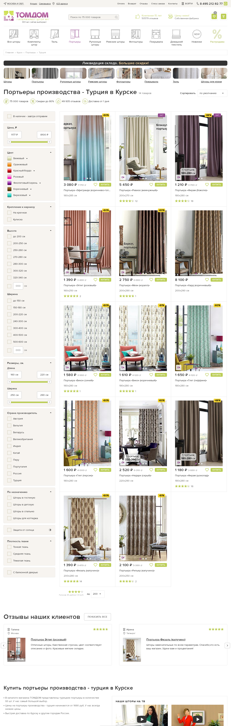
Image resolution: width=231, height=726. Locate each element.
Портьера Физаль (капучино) (165, 639)
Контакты (173, 3)
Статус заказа (158, 3)
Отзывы (144, 3)
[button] (72, 148)
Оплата (121, 3)
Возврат (132, 3)
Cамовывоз (45, 3)
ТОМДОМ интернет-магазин (26, 16)
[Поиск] (116, 17)
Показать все (97, 616)
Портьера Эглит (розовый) (48, 639)
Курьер (33, 3)
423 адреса (62, 3)
